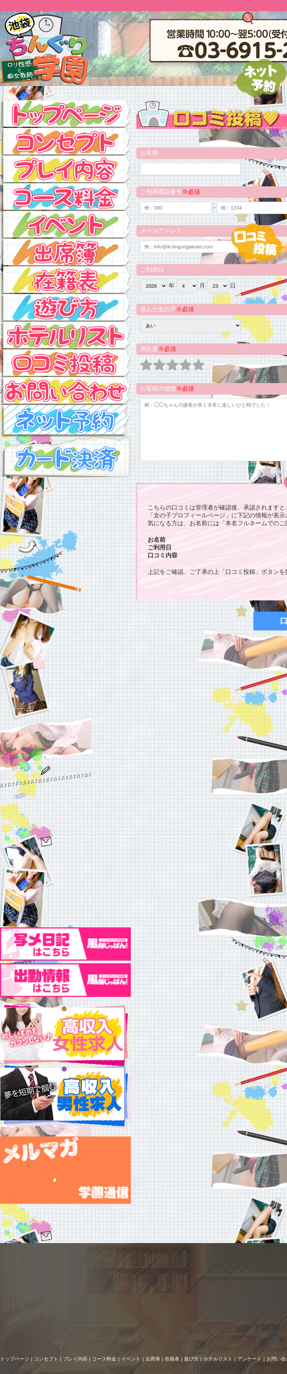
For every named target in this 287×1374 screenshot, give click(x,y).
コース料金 (104, 1359)
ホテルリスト (217, 1359)
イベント (131, 1359)
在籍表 (172, 1359)
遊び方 (191, 1359)
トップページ (14, 1359)
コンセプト (46, 1359)
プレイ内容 (75, 1359)
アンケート (249, 1359)
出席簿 (152, 1359)
